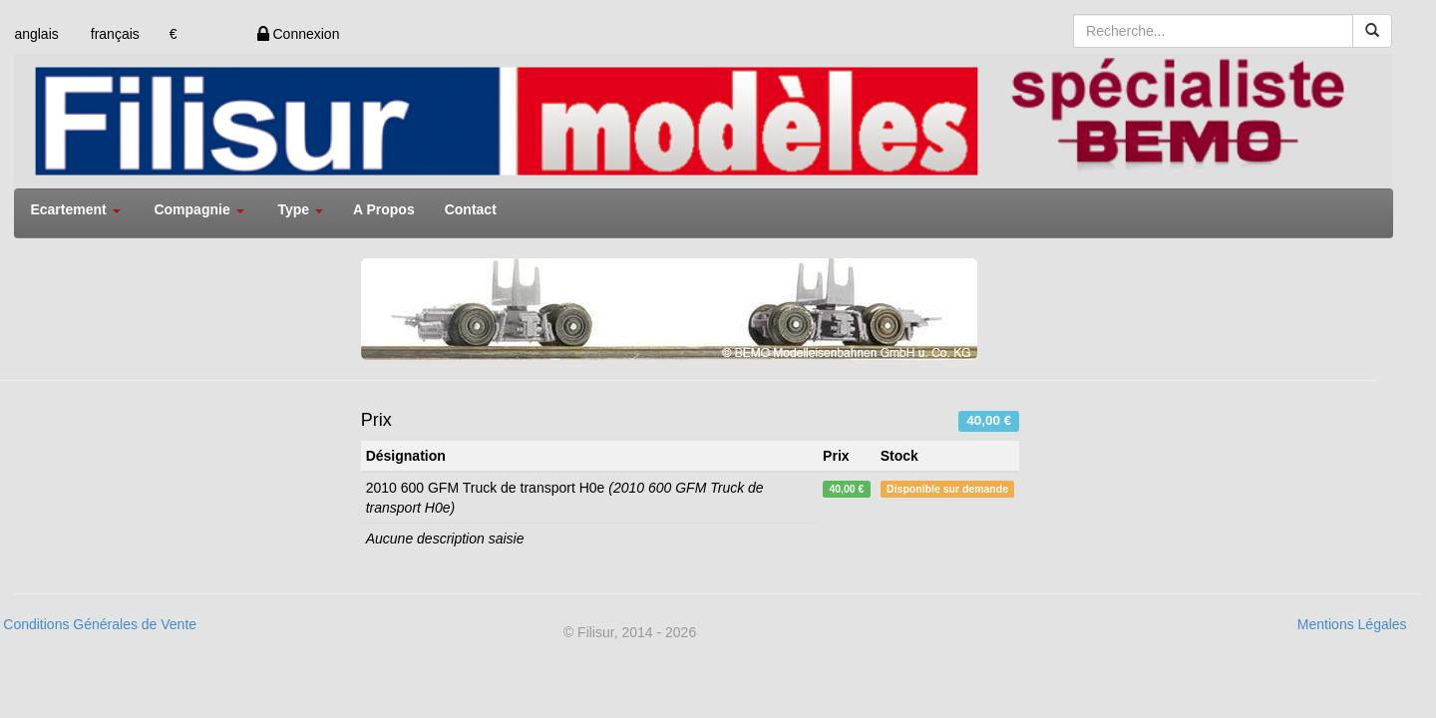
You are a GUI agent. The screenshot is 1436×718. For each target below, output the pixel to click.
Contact (471, 209)
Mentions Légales (1352, 624)
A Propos (384, 209)
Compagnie (198, 209)
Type (300, 209)
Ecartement (75, 209)
